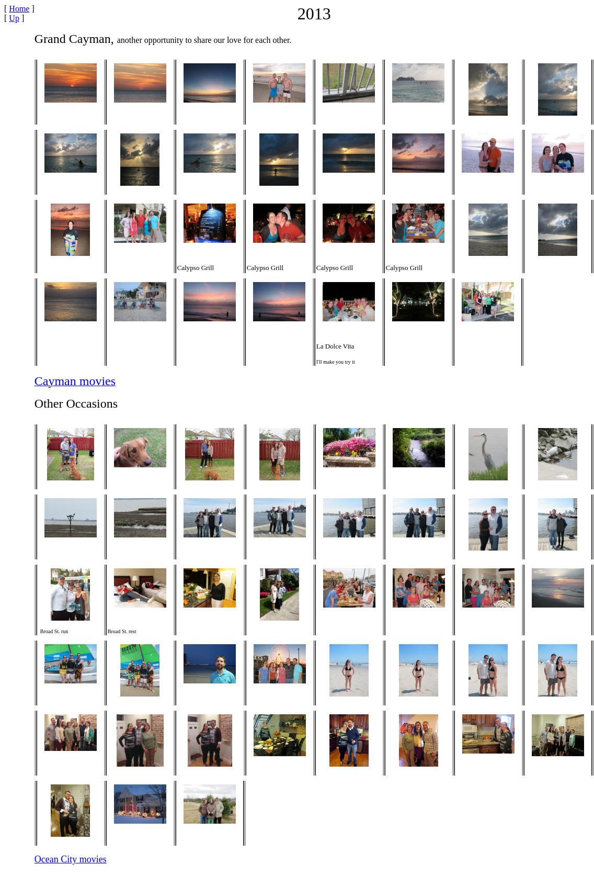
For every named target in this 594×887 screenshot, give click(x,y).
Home (19, 8)
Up (14, 18)
